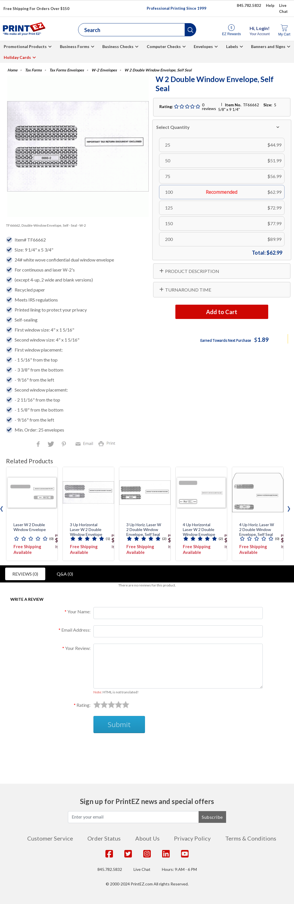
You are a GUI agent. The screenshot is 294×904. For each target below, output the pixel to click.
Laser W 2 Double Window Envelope (29, 527)
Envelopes (203, 46)
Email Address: (76, 629)
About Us (147, 838)
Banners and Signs (268, 46)
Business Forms (74, 46)
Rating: (84, 705)
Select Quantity (173, 127)
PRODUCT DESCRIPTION (192, 271)
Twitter (51, 444)
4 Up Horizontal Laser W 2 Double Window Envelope (199, 529)
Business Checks (118, 46)
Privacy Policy (192, 838)
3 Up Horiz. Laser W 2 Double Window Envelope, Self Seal (143, 529)
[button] (190, 29)
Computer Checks (164, 46)
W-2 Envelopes (104, 70)
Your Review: (78, 648)
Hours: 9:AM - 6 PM (179, 869)
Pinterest (64, 444)
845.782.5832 (109, 869)
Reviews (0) (25, 573)
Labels (232, 46)
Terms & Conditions (250, 838)
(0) (51, 538)
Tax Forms (33, 70)
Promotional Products (25, 46)
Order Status (104, 838)
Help (270, 5)
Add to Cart (221, 311)
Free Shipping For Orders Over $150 (36, 8)
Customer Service (50, 838)
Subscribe (212, 817)
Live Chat (142, 869)
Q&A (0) (65, 573)
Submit (119, 724)
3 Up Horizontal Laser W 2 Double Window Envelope (86, 529)
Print (108, 443)
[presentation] (289, 507)
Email (85, 443)
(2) (164, 538)
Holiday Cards (17, 57)
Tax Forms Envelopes (66, 70)
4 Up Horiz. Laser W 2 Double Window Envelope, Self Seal (256, 529)
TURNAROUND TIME (188, 289)
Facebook (39, 444)
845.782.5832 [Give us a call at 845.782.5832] (249, 5)
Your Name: (79, 611)
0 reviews (209, 106)
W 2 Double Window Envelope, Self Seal (158, 70)
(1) (108, 538)
